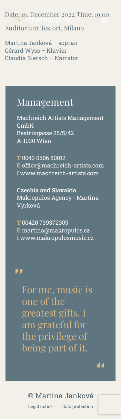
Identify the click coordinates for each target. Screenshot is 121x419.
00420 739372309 (45, 222)
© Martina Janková (61, 395)
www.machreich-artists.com (59, 173)
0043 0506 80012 (44, 158)
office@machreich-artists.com (63, 165)
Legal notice (40, 406)
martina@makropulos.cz (56, 230)
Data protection (77, 406)
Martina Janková (44, 16)
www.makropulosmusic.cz (57, 238)
